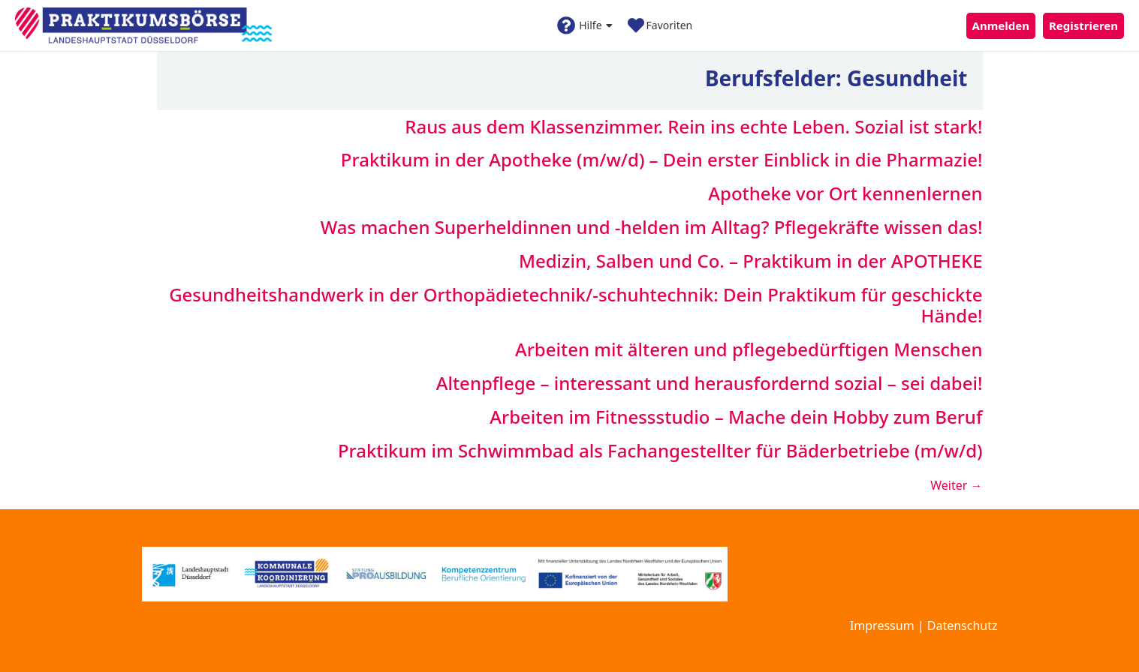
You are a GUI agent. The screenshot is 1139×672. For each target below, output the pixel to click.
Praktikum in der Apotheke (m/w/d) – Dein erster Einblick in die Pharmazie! (662, 159)
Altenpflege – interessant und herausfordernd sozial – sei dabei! (709, 382)
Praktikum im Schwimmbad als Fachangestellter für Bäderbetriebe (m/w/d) (660, 450)
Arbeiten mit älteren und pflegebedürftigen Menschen (749, 349)
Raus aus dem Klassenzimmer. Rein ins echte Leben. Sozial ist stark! (693, 126)
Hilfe (584, 25)
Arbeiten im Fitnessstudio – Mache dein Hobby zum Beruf (736, 416)
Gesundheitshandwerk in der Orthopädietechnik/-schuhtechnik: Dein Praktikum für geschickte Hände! (575, 305)
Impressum (882, 625)
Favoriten (660, 25)
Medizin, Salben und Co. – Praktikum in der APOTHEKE (751, 260)
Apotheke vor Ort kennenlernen (845, 193)
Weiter (956, 485)
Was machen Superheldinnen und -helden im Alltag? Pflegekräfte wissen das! (652, 226)
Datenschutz (962, 625)
